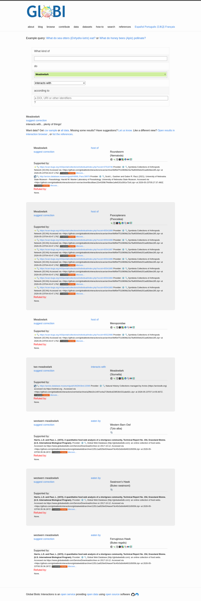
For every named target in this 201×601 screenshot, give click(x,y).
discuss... (80, 173)
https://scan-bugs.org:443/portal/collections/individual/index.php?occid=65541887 (76, 249)
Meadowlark (33, 116)
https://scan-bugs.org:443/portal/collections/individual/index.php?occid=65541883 (76, 287)
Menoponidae (117, 323)
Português (150, 26)
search (111, 26)
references (125, 26)
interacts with (98, 367)
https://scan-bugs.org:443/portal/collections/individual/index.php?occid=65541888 (76, 240)
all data (65, 130)
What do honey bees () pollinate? (122, 38)
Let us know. (125, 130)
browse (51, 26)
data (76, 26)
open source (113, 594)
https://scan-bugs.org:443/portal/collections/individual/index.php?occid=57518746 (76, 167)
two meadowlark (43, 367)
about (31, 26)
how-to (100, 26)
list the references (63, 134)
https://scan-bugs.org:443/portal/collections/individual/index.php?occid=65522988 (76, 335)
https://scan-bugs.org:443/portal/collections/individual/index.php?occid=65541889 (76, 230)
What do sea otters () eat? (71, 38)
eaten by (96, 421)
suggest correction (36, 120)
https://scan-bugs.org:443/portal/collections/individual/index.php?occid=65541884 (76, 278)
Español (139, 26)
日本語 (161, 26)
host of (95, 148)
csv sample (50, 130)
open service (68, 594)
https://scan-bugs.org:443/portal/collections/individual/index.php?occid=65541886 (76, 259)
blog (40, 26)
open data (92, 594)
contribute (64, 26)
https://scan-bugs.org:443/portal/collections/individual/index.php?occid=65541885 (76, 268)
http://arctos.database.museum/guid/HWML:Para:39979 (65, 176)
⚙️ (123, 167)
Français (170, 26)
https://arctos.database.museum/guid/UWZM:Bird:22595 (65, 386)
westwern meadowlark (46, 421)
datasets (87, 26)
